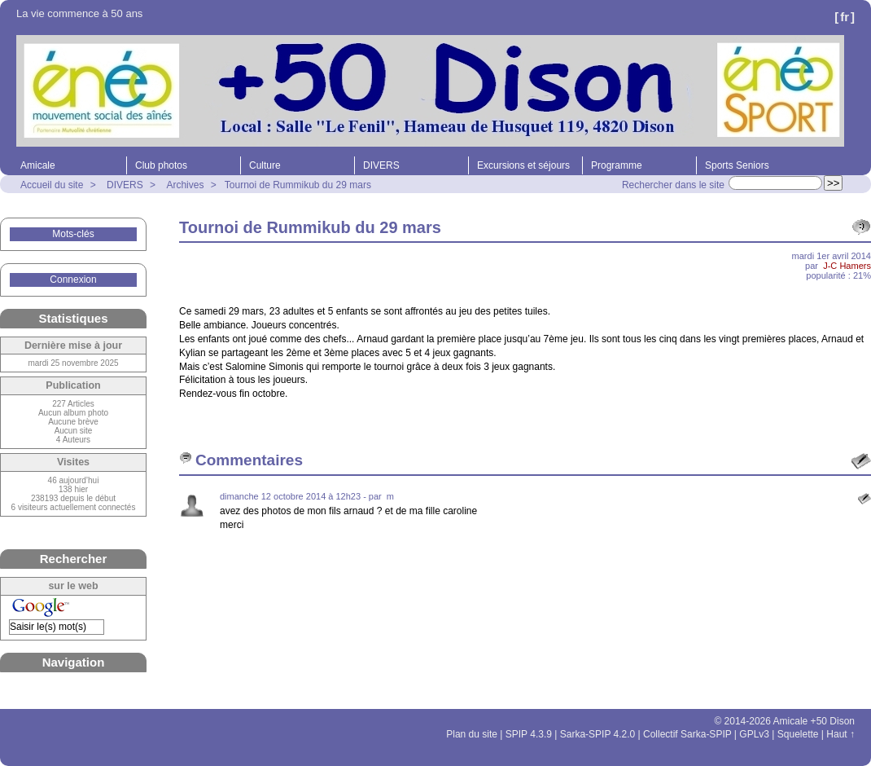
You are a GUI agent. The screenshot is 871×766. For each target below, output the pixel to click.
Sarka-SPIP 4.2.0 (598, 734)
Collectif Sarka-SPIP (687, 734)
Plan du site (471, 734)
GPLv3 (754, 734)
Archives (185, 185)
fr (844, 17)
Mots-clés (73, 234)
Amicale (37, 165)
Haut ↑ (840, 734)
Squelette (798, 734)
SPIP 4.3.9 (529, 734)
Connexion (73, 279)
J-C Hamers (847, 266)
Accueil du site (51, 185)
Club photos (161, 165)
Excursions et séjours (523, 165)
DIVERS (381, 165)
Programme (616, 165)
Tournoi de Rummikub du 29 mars (298, 185)
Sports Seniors (737, 165)
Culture (265, 165)
